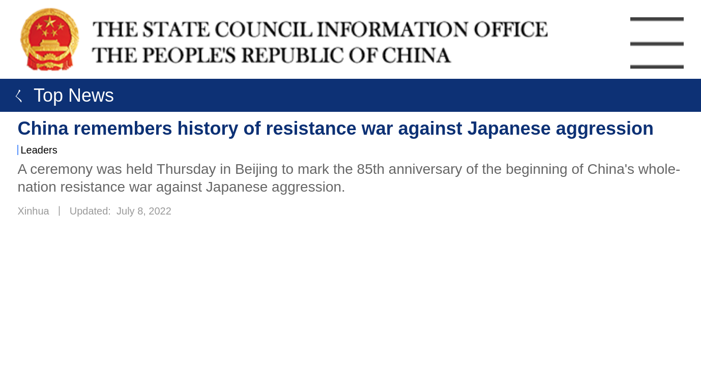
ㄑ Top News (59, 95)
